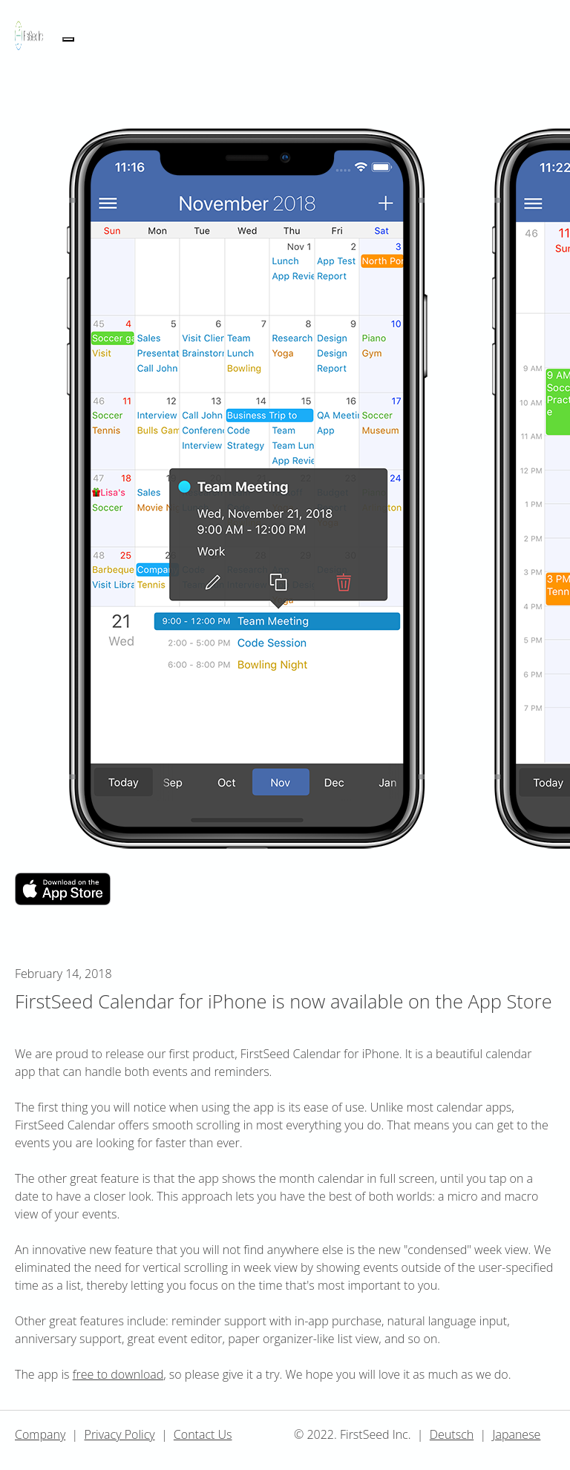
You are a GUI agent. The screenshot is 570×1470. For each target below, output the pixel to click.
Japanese (516, 1434)
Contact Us (203, 1434)
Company (40, 1434)
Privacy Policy (120, 1434)
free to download (118, 1374)
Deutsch (452, 1434)
